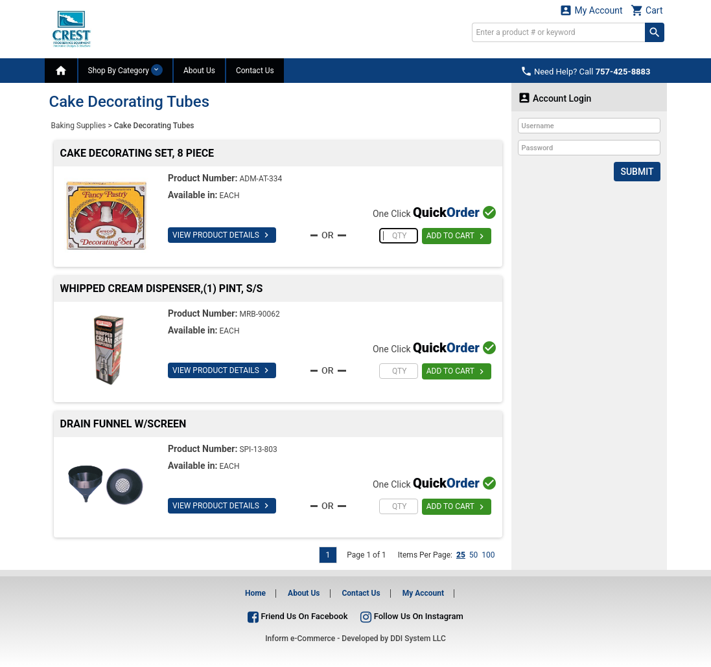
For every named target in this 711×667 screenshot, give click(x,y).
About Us (199, 70)
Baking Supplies (78, 125)
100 (488, 555)
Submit (636, 171)
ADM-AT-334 (260, 178)
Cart (647, 10)
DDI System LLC (418, 638)
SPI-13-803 (258, 449)
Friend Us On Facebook (297, 616)
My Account (591, 10)
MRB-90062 (259, 314)
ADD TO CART (456, 236)
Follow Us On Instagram (411, 616)
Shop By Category (125, 70)
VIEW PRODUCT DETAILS (222, 235)
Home (255, 593)
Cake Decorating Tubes (154, 125)
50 (473, 555)
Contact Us (255, 70)
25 (460, 555)
